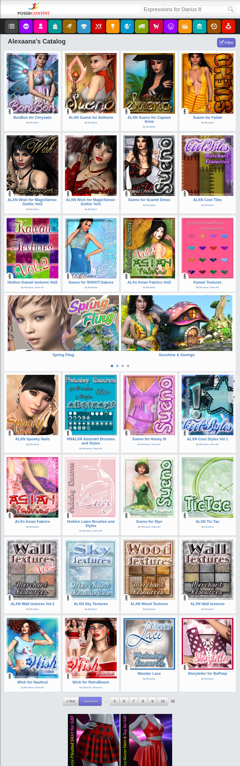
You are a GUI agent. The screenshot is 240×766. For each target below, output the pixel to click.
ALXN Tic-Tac (207, 491)
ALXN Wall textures (207, 573)
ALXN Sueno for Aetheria (91, 117)
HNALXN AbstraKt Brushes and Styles (91, 411)
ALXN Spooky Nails (32, 409)
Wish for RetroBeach (90, 652)
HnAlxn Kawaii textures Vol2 (32, 282)
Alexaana (34, 122)
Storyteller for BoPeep (207, 643)
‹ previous (90, 671)
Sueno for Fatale (207, 117)
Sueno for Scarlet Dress (149, 200)
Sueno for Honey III (149, 409)
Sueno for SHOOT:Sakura (90, 282)
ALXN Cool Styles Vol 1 (207, 409)
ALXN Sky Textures (91, 573)
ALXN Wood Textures (149, 573)
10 (163, 671)
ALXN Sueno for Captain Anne (149, 119)
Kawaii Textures (207, 282)
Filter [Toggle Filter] (229, 42)
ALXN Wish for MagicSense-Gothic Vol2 (33, 202)
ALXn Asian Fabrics (32, 491)
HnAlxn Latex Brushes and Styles (90, 493)
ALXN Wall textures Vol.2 (32, 573)
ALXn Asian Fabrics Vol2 (149, 282)
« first (70, 671)
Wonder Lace (149, 643)
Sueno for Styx (149, 491)
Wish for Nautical (32, 652)
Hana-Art (39, 287)
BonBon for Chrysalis (32, 117)
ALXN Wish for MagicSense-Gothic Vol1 (91, 202)
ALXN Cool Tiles (207, 200)
